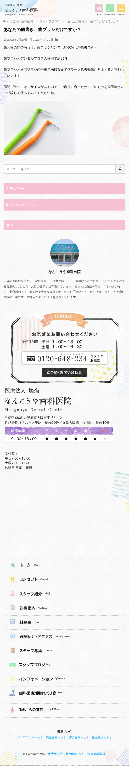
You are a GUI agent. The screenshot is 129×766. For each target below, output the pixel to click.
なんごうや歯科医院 (20, 21)
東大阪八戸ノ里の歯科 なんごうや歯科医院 (76, 754)
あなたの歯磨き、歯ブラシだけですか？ (93, 21)
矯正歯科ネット (56, 737)
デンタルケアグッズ (22, 204)
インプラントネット (30, 737)
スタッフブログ (50, 21)
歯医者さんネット (103, 737)
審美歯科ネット (79, 737)
